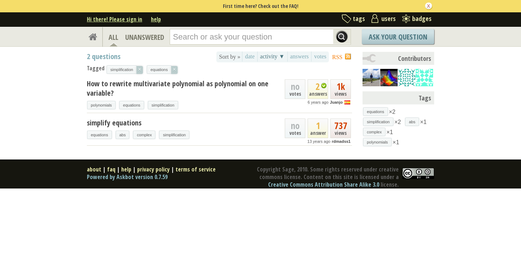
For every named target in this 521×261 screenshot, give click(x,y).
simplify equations (114, 123)
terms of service (195, 169)
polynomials (101, 105)
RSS (337, 57)
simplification (163, 105)
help (156, 19)
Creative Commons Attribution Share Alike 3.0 (323, 184)
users (388, 18)
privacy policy (153, 169)
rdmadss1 (341, 141)
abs (122, 135)
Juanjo (336, 102)
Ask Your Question (398, 37)
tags (359, 18)
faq (111, 169)
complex (144, 135)
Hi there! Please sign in (114, 19)
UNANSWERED (144, 37)
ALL (113, 37)
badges (422, 18)
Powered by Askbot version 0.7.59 (127, 177)
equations (131, 105)
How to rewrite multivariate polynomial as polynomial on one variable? (177, 88)
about (94, 169)
